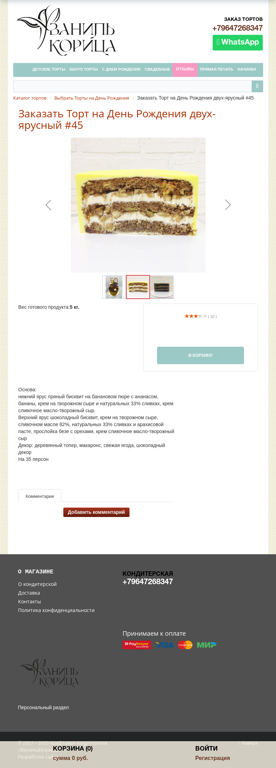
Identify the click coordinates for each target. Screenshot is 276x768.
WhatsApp (237, 42)
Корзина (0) (73, 749)
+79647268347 (237, 28)
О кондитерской (37, 584)
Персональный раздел (43, 707)
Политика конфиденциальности (56, 610)
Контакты (29, 601)
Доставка (29, 592)
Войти (206, 749)
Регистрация (212, 758)
